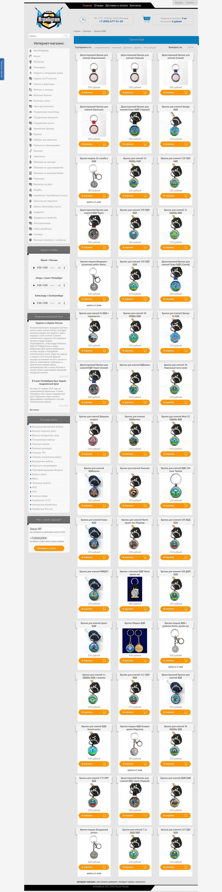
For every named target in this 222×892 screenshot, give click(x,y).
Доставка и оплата (116, 5)
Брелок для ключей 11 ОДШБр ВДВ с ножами (94, 676)
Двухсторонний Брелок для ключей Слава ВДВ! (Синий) (176, 263)
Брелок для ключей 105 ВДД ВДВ (175, 521)
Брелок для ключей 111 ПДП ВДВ (135, 676)
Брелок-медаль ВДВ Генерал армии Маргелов (134, 728)
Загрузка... (179, 2)
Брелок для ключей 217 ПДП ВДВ (175, 831)
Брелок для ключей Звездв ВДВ (175, 108)
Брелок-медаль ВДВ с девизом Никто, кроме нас (175, 624)
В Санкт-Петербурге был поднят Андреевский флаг (49, 382)
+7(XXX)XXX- (47, 538)
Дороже (138, 47)
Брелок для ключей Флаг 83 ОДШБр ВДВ (175, 418)
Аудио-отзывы (49, 250)
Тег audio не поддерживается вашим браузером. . (49, 268)
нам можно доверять (107, 881)
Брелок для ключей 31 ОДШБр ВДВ (175, 211)
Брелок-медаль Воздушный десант (94, 831)
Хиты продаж (150, 47)
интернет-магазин (86, 881)
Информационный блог (49, 316)
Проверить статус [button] (46, 548)
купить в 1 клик (94, 202)
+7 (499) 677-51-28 (111, 21)
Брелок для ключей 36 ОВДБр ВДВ (134, 314)
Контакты (135, 5)
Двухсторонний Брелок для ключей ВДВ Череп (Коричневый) (94, 212)
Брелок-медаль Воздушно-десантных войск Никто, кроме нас (93, 264)
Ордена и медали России (49, 322)
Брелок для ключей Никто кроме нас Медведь (134, 521)
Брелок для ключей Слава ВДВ (94, 521)
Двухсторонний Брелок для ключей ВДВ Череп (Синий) (94, 366)
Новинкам (116, 47)
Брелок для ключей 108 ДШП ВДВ (176, 573)
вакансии (140, 881)
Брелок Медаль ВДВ (135, 623)
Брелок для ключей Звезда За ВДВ (175, 314)
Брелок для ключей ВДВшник (135, 364)
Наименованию (102, 47)
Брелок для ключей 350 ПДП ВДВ (135, 263)
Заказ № (47, 529)
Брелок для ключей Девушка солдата (94, 418)
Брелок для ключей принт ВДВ (94, 624)
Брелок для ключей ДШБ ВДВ (175, 777)
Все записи (34, 410)
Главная (87, 5)
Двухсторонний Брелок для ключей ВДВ (176, 676)
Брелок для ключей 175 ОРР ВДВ (94, 779)
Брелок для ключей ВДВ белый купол (94, 728)
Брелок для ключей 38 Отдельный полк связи (175, 366)
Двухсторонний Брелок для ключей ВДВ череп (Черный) (134, 779)
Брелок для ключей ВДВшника (94, 469)
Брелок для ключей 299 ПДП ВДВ (135, 211)
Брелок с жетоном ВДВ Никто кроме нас (135, 573)
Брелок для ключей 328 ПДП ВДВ (176, 160)
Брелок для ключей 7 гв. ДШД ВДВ (134, 831)
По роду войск (49, 419)
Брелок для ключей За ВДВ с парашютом (94, 314)
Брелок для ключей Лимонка (135, 468)
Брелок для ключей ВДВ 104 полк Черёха (175, 469)
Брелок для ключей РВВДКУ (94, 571)
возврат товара (126, 881)
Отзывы (98, 5)
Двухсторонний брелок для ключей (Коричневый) (94, 56)
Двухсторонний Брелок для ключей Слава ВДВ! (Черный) (135, 108)
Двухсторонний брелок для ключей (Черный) (135, 56)
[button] (66, 35)
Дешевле (127, 47)
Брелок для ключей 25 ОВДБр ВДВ (134, 160)
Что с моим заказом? (49, 520)
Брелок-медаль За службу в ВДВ (94, 160)
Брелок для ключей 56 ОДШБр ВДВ (175, 728)
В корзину (87, 92)
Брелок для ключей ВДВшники (135, 418)
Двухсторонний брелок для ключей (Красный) (94, 108)
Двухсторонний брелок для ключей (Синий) (176, 56)
